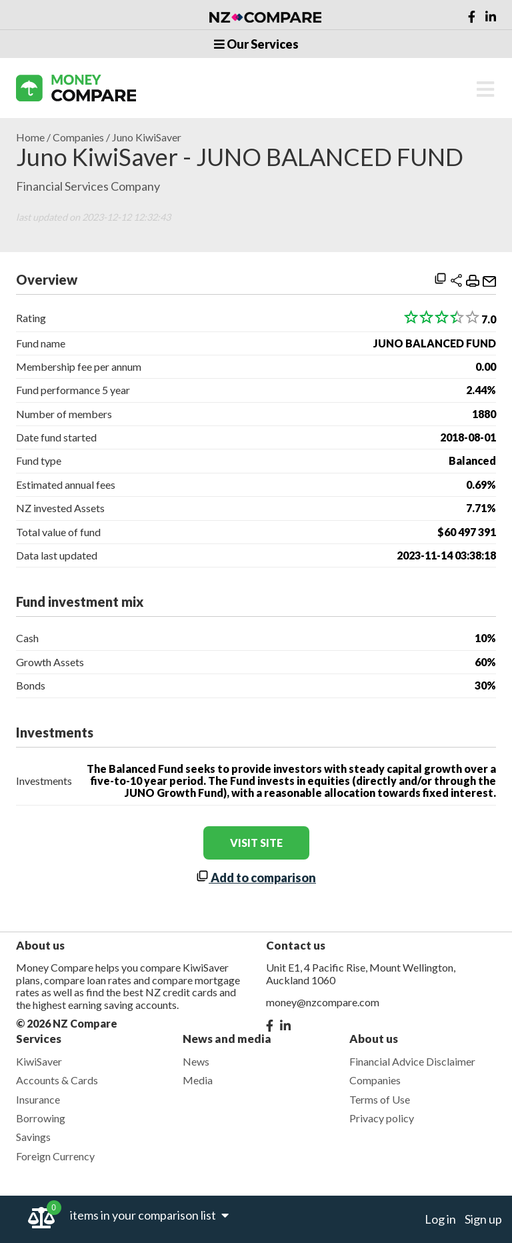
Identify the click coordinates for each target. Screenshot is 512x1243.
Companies (78, 137)
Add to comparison (256, 877)
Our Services (256, 44)
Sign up (483, 1219)
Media (198, 1080)
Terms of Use (379, 1099)
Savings (33, 1136)
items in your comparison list (149, 1215)
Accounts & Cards (57, 1080)
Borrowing (40, 1118)
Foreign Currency (55, 1156)
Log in (440, 1219)
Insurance (38, 1099)
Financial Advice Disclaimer (412, 1061)
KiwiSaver (39, 1061)
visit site (256, 842)
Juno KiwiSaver (146, 137)
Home (30, 137)
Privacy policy (381, 1118)
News (196, 1061)
